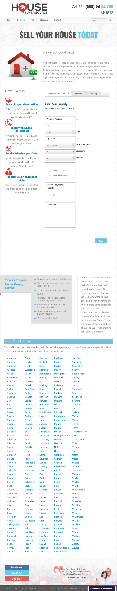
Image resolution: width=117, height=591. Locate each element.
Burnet (10, 436)
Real (56, 486)
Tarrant (76, 394)
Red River (59, 490)
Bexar (10, 390)
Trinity (75, 424)
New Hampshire (47, 572)
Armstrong (12, 355)
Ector (27, 397)
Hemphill (43, 347)
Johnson (43, 424)
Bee (9, 382)
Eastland (29, 394)
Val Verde (77, 444)
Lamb (42, 483)
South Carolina (67, 576)
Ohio (15, 576)
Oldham (58, 436)
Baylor (10, 378)
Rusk (56, 517)
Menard (58, 374)
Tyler (75, 428)
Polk (56, 463)
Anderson (12, 336)
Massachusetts (73, 569)
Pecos (57, 459)
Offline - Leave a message (101, 588)
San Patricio (78, 336)
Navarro (58, 417)
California (42, 566)
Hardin (28, 521)
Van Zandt (77, 448)
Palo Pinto (59, 444)
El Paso (28, 405)
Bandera (11, 370)
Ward (75, 463)
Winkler (76, 502)
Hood (42, 366)
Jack (41, 397)
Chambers (12, 471)
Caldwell (11, 440)
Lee (41, 494)
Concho (11, 517)
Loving (42, 521)
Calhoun (11, 444)
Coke (9, 490)
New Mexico (72, 572)
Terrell (75, 401)
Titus (75, 413)
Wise (74, 506)
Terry (75, 405)
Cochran (11, 486)
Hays (41, 343)
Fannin (28, 421)
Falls (27, 417)
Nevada (36, 572)
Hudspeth (44, 382)
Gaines (28, 455)
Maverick (58, 355)
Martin (57, 343)
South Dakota (81, 576)
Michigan (85, 569)
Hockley (43, 363)
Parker (57, 451)
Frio (27, 451)
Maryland (62, 569)
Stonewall (77, 382)
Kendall (43, 440)
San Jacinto (60, 529)
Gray (27, 483)
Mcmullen (59, 366)
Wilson (75, 498)
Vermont (9, 579)
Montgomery (61, 397)
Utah (108, 576)
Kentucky (36, 569)
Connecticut (62, 566)
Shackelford (78, 351)
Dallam (28, 351)
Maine (54, 569)
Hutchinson (45, 390)
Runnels (58, 513)
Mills (56, 386)
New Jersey (61, 572)
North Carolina (95, 572)
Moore (57, 401)
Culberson (30, 347)
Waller (75, 459)
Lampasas (44, 486)
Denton (28, 374)
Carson (10, 459)
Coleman (11, 494)
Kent (41, 448)
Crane (28, 336)
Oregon (31, 576)
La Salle (43, 475)
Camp (10, 455)
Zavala (75, 525)
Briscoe (11, 421)
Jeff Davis (44, 409)
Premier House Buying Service (15, 261)
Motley (57, 409)
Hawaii (96, 566)
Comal (10, 509)
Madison (58, 336)
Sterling (76, 378)
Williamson (77, 494)
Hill (41, 359)
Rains (57, 475)
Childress (11, 479)
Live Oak (43, 513)
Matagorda (60, 351)
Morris (57, 405)
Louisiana (46, 569)
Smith (75, 363)
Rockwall (58, 509)
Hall (26, 506)
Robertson (59, 506)
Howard (43, 378)
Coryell (10, 525)
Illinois (8, 569)
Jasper (42, 405)
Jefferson (44, 413)
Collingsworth (14, 502)
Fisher (28, 428)
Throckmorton (79, 409)
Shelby (75, 355)
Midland (58, 378)
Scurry (75, 347)
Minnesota (95, 569)
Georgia (89, 566)
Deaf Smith (30, 366)
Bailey (10, 366)
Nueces (58, 428)
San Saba (76, 339)
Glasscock (30, 471)
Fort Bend (30, 440)
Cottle (10, 529)
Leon (41, 498)
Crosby (28, 343)
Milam (57, 382)
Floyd (27, 432)
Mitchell (58, 390)
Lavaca (42, 490)
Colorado (11, 506)
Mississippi (106, 569)
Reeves (58, 494)
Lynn (41, 529)
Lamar (42, 479)
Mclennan (59, 363)
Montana (19, 572)
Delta (27, 370)
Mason (57, 347)
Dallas (28, 355)
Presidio (58, 471)
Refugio (58, 498)
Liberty (42, 502)
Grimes (28, 494)
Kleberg (43, 467)
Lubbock (43, 525)
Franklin (28, 444)
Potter (57, 467)
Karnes (42, 432)
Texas (101, 576)
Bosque (11, 401)
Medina (58, 370)
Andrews (11, 339)
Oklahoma (22, 576)
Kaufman (43, 436)
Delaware (73, 566)
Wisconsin (50, 579)
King (41, 459)
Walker (75, 455)
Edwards (29, 401)
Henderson (45, 351)
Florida (81, 566)
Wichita (76, 483)
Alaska (17, 566)
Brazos (10, 413)
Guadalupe (30, 498)
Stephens (77, 374)
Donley (28, 386)
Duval (27, 390)
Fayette (29, 424)
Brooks (10, 424)
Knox (42, 471)
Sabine (57, 521)
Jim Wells (44, 421)
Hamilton (29, 509)
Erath (27, 413)
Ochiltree (59, 432)
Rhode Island (54, 576)
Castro (10, 467)
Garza (28, 463)
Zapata (75, 521)
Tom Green (78, 417)
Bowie (10, 405)
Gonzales (29, 479)
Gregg (28, 490)
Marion (57, 339)
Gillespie (29, 467)
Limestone (44, 506)
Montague (59, 394)
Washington (78, 467)
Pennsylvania (42, 576)
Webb (75, 471)
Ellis (27, 409)
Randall (58, 479)
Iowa (22, 569)
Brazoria (11, 409)
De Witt (29, 363)
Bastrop (11, 374)
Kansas (28, 569)
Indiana (15, 569)
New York (83, 572)
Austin (10, 363)
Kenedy (43, 444)
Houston (43, 374)
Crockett (29, 339)
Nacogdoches (61, 413)
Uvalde (75, 440)
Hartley (43, 336)
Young (75, 517)
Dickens (29, 378)
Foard (28, 436)
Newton (58, 421)
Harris (28, 525)
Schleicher (77, 343)
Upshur (75, 432)
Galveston (30, 459)
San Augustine (61, 525)
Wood (75, 509)
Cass (9, 463)
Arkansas (33, 566)
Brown (10, 428)
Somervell (77, 366)
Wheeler (76, 479)
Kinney (42, 463)
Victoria (76, 451)
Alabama (9, 566)
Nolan (57, 424)
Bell (9, 386)
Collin (10, 498)
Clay (9, 483)
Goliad (28, 475)
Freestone (30, 448)
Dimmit (28, 382)
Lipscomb (44, 509)
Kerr (41, 451)
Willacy (75, 490)
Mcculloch (59, 359)
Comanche (12, 513)
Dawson (29, 359)
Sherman (76, 359)
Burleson (11, 432)
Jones (42, 428)
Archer (10, 351)
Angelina (11, 343)
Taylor (75, 397)
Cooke (10, 521)
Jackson (43, 401)
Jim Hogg (44, 417)
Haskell (43, 339)
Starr (74, 370)
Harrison (29, 529)
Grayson (29, 486)
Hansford (29, 513)
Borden (11, 397)
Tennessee (93, 576)
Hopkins (43, 370)
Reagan (58, 483)
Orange (58, 440)
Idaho (103, 566)
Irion (41, 394)
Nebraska (28, 572)
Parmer (58, 455)
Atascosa (12, 359)
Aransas (11, 347)
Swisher (76, 390)
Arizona (24, 566)
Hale (27, 502)
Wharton (76, 475)
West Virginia (39, 579)
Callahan (11, 448)
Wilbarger (77, 486)
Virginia (17, 579)
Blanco (10, 394)
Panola (57, 448)
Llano (42, 517)
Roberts (58, 502)
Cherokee (12, 475)
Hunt (41, 386)
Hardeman (30, 517)
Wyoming (60, 579)
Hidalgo (43, 355)
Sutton (75, 386)
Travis (75, 421)
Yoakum (76, 513)
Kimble (42, 455)
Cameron (11, 451)
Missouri (10, 572)
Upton (75, 436)
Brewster (12, 417)
